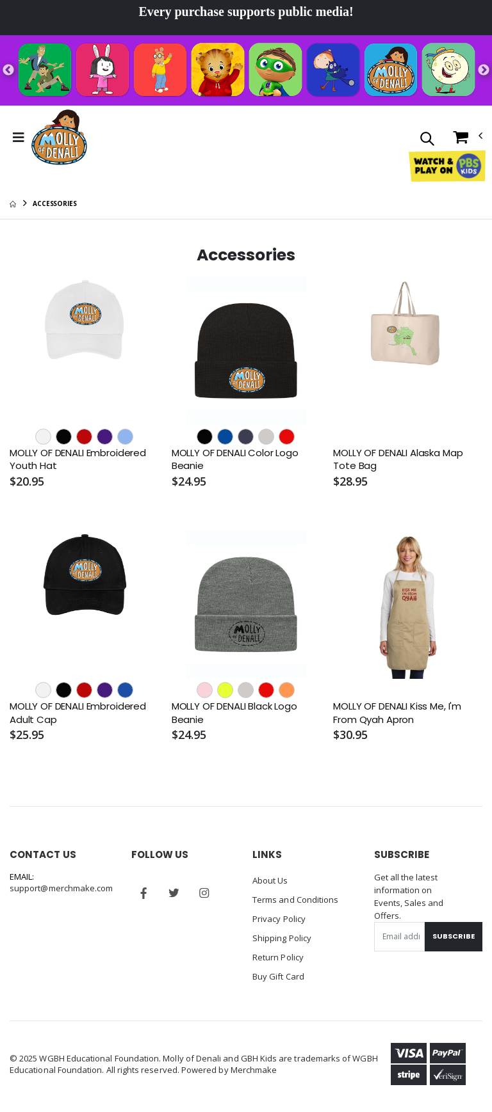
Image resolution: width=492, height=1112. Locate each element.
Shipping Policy (281, 938)
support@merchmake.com (61, 888)
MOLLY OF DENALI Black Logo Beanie (234, 713)
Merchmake (254, 1070)
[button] (427, 140)
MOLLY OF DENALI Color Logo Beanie (235, 459)
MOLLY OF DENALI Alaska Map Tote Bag (398, 459)
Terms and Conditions (295, 899)
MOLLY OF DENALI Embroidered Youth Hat (78, 459)
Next (483, 70)
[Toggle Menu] (19, 137)
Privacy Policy (279, 919)
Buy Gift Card (278, 976)
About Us (270, 880)
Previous (8, 70)
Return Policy (278, 957)
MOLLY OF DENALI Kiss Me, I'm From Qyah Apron (397, 713)
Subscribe (453, 936)
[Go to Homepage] (59, 137)
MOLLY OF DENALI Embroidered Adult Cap (78, 713)
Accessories (55, 203)
